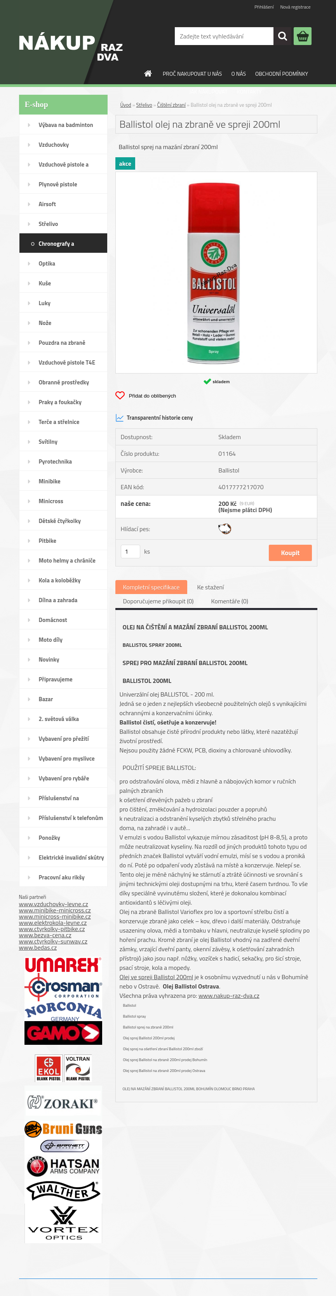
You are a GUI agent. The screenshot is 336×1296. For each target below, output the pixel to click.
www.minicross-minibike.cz (55, 916)
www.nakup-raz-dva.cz (228, 995)
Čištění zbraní (171, 105)
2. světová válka (59, 718)
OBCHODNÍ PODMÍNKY (281, 73)
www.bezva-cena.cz (45, 935)
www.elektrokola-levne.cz (53, 922)
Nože (45, 322)
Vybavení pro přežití (64, 738)
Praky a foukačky (60, 402)
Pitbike (47, 540)
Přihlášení (263, 6)
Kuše (45, 283)
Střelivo (48, 223)
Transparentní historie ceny (154, 417)
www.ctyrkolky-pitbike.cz (52, 928)
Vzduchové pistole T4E (67, 362)
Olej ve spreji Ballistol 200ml (156, 977)
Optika (47, 263)
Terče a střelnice (59, 421)
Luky (45, 303)
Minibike (50, 481)
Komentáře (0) (229, 601)
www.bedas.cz (38, 947)
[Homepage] (148, 73)
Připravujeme (56, 679)
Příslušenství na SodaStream (59, 801)
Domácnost (53, 619)
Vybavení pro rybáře (64, 778)
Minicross (51, 501)
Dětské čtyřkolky (60, 520)
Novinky (49, 659)
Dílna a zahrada (58, 600)
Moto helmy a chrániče (67, 560)
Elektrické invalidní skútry (71, 857)
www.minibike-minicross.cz (55, 910)
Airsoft (47, 204)
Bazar (46, 699)
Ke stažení (210, 587)
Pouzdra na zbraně (62, 342)
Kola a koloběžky (60, 580)
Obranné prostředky (64, 382)
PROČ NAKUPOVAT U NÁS (192, 73)
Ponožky (49, 837)
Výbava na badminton (66, 124)
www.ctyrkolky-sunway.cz (53, 941)
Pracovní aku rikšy (62, 877)
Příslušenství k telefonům (71, 817)
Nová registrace (295, 6)
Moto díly (51, 639)
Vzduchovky (54, 144)
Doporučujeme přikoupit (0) (158, 601)
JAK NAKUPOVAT (208, 91)
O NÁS (238, 73)
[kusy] (130, 551)
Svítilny (48, 441)
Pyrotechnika (55, 461)
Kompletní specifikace (151, 587)
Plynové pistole (58, 184)
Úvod (125, 105)
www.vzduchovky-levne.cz (53, 904)
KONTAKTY (249, 91)
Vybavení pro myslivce (67, 758)
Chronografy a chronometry (56, 246)
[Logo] (71, 42)
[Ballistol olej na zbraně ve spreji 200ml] (216, 175)
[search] (282, 36)
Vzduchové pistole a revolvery (64, 167)
